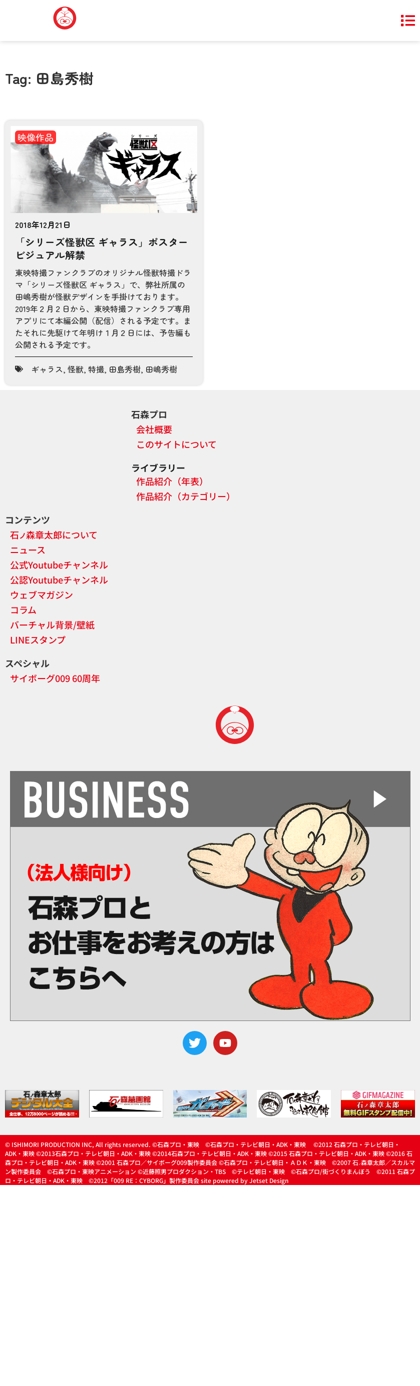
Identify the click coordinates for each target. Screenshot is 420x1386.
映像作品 (36, 137)
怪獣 (76, 369)
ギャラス (47, 369)
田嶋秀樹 (161, 369)
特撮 (96, 369)
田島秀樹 (125, 369)
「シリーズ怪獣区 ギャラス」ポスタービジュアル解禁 (101, 248)
